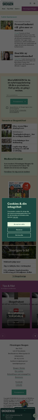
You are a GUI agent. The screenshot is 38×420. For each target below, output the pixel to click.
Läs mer (15, 217)
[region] (19, 210)
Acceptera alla (19, 224)
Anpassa (19, 230)
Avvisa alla (19, 235)
